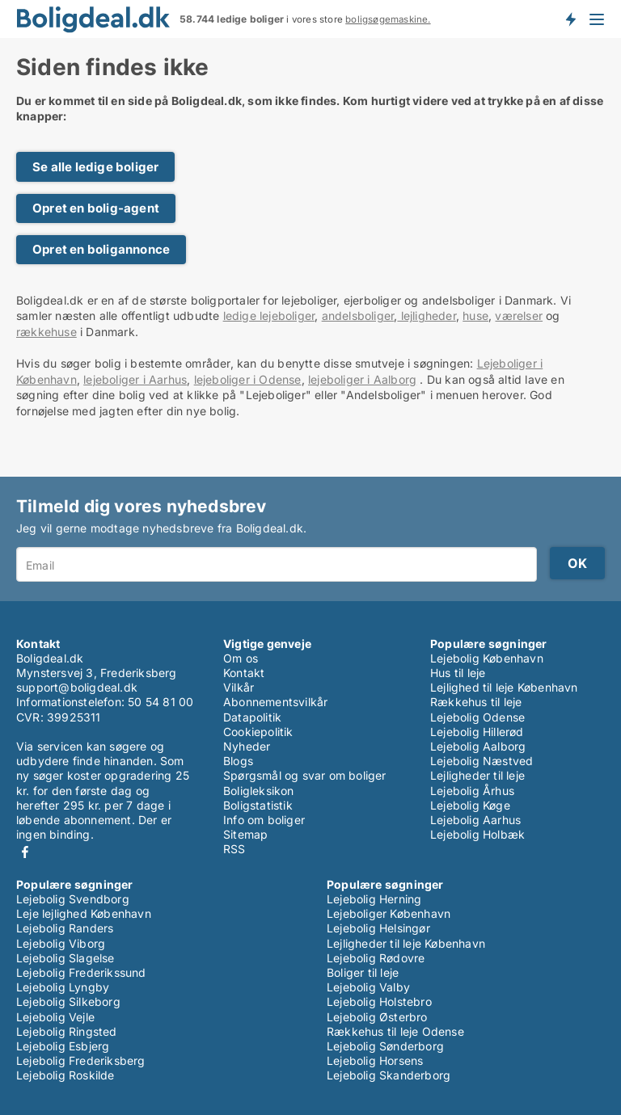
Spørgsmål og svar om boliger (305, 775)
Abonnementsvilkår (275, 702)
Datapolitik (252, 717)
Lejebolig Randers (64, 928)
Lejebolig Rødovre (376, 958)
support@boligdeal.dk (76, 687)
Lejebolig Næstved (481, 761)
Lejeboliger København (388, 913)
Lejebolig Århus (472, 790)
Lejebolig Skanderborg (388, 1075)
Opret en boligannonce (101, 249)
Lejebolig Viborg (60, 943)
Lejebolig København (486, 658)
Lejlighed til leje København (504, 687)
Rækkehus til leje (476, 702)
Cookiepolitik (258, 731)
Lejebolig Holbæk (477, 834)
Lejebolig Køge (470, 805)
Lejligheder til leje (477, 775)
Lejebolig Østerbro (377, 1017)
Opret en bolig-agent (95, 208)
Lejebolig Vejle (55, 1017)
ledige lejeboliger (269, 315)
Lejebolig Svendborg (72, 899)
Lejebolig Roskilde (65, 1075)
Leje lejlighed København (83, 913)
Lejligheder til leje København (406, 943)
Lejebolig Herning (374, 899)
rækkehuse (46, 332)
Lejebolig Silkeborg (68, 1001)
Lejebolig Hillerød (477, 731)
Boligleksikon (258, 790)
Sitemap (245, 834)
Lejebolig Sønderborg (385, 1046)
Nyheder (246, 746)
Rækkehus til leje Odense (395, 1031)
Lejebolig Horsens (375, 1060)
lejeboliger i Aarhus (135, 379)
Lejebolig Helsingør (378, 928)
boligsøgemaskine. (387, 19)
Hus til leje (457, 673)
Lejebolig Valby (368, 987)
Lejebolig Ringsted (66, 1031)
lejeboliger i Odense (248, 379)
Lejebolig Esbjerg (62, 1046)
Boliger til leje (363, 972)
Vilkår (238, 687)
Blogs (238, 761)
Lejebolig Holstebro (379, 1001)
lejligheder (426, 315)
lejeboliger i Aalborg (362, 379)
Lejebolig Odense (477, 717)
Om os (240, 658)
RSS (234, 849)
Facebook (25, 852)
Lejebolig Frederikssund (81, 972)
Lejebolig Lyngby (62, 987)
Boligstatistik (258, 805)
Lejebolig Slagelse (65, 958)
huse (475, 315)
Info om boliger (264, 820)
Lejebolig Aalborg (478, 746)
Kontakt (243, 673)
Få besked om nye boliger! (570, 18)
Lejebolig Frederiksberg (81, 1060)
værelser (519, 315)
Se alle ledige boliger (95, 167)
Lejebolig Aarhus (475, 820)
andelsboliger (358, 315)
